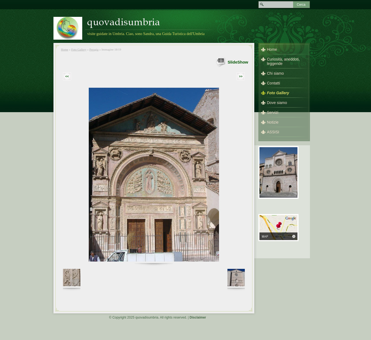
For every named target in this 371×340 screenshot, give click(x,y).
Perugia (94, 49)
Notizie (273, 122)
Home (64, 49)
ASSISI (273, 132)
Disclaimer (198, 317)
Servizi (272, 112)
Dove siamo (277, 102)
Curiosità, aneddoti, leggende (283, 61)
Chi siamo (275, 73)
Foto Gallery (78, 49)
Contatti (273, 83)
